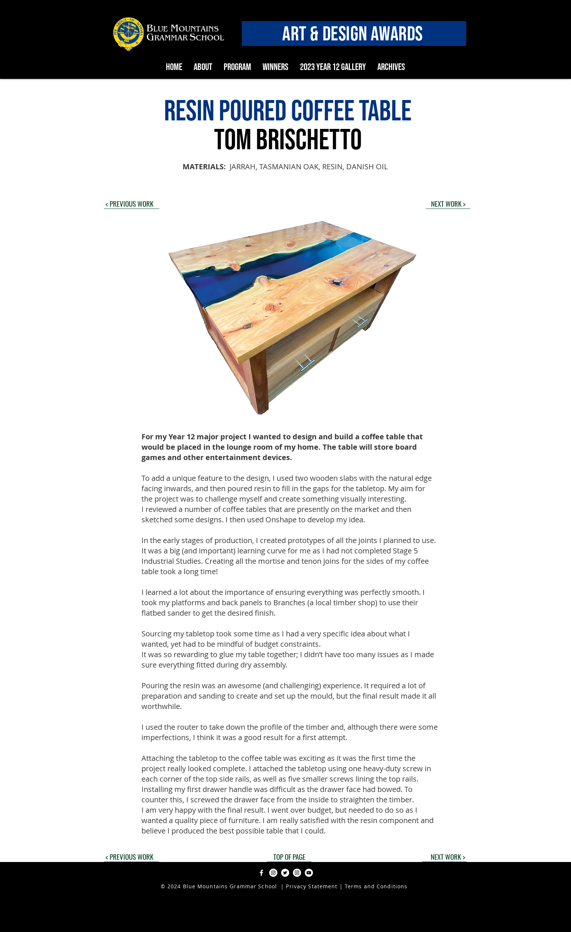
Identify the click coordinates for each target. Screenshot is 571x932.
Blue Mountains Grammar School (230, 886)
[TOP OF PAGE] (289, 856)
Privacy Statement (310, 886)
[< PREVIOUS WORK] (131, 203)
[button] (285, 317)
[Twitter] (285, 873)
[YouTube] (309, 873)
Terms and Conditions (376, 886)
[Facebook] (261, 873)
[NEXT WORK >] (448, 203)
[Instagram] (273, 873)
